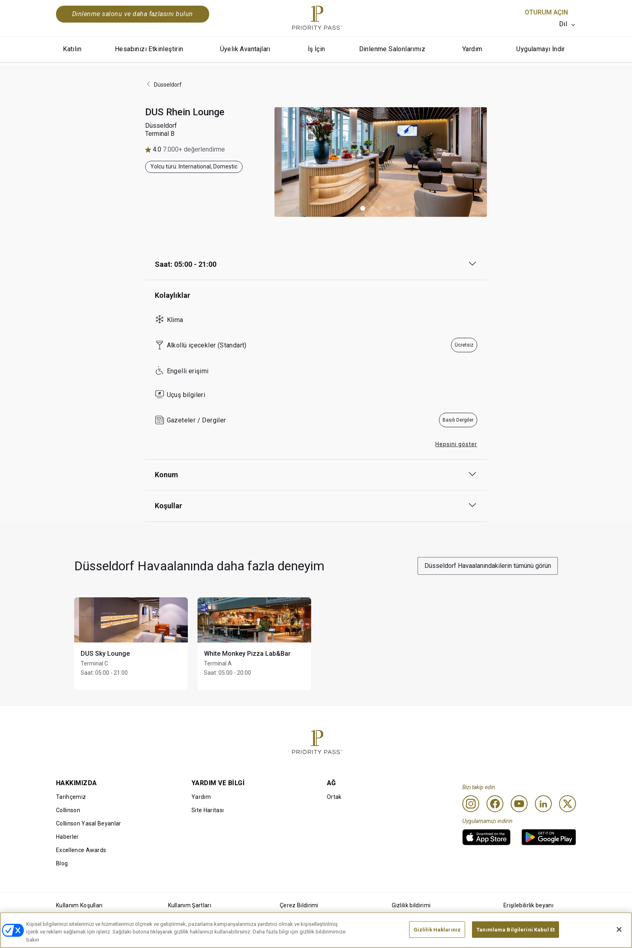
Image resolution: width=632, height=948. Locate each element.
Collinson (68, 810)
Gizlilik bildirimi (411, 905)
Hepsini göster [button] (456, 444)
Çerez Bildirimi (299, 905)
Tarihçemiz (71, 797)
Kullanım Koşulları (79, 905)
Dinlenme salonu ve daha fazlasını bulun (132, 14)
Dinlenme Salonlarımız (392, 49)
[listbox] (567, 24)
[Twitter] (567, 803)
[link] (486, 837)
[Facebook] (494, 803)
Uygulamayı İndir (540, 49)
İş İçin (316, 49)
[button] (362, 208)
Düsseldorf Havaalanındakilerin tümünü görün (487, 566)
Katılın (72, 49)
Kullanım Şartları (189, 905)
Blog (62, 863)
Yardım (472, 49)
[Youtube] (519, 803)
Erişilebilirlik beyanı (528, 905)
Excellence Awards (81, 850)
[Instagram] (470, 803)
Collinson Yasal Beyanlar (88, 823)
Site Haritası (207, 810)
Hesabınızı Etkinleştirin (149, 49)
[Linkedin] (543, 803)
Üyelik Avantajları (245, 49)
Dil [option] (563, 24)
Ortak (334, 797)
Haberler (67, 837)
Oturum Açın (546, 12)
